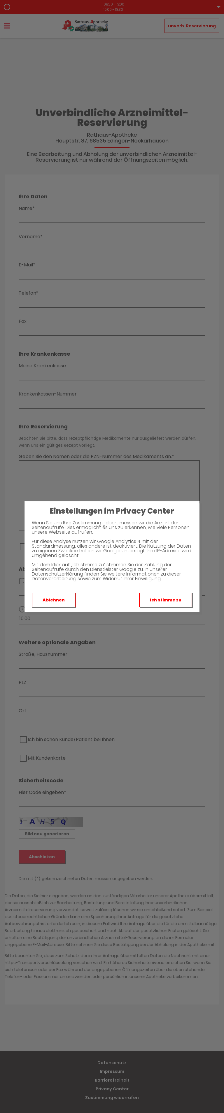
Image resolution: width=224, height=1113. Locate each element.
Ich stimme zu (165, 600)
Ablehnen (54, 600)
